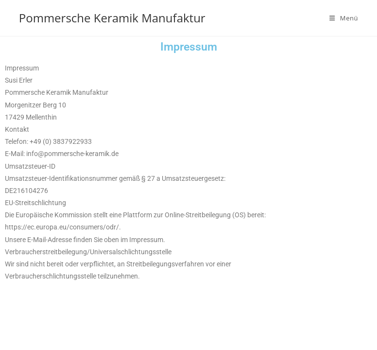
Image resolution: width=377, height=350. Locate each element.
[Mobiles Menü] (343, 18)
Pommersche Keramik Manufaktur (112, 18)
